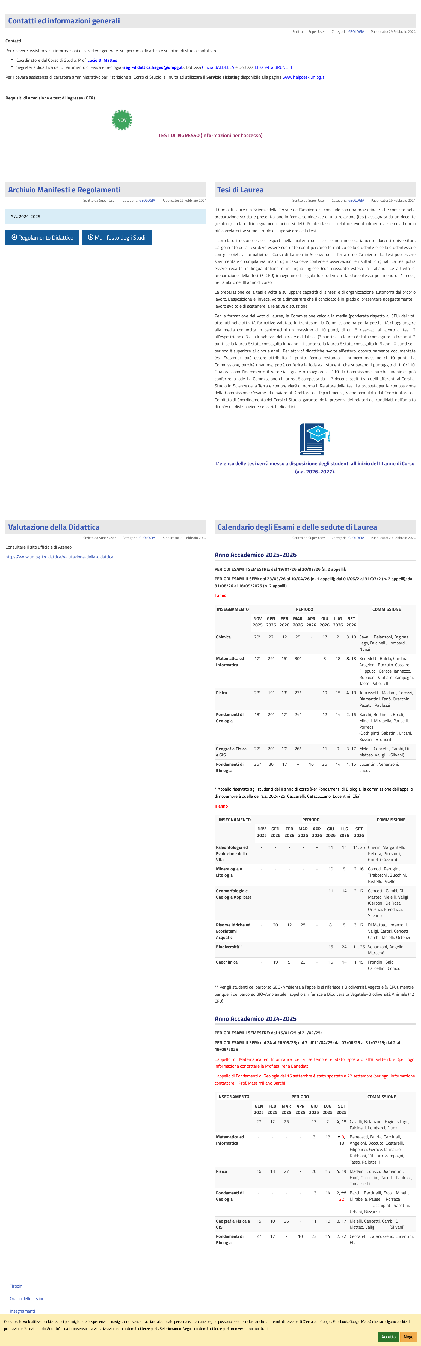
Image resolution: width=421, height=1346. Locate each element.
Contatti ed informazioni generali (64, 20)
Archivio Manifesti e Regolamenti (64, 189)
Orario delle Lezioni (28, 1298)
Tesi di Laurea (240, 189)
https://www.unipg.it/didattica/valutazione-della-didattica (59, 556)
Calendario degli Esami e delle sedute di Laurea (297, 527)
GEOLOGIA (356, 31)
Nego (408, 1336)
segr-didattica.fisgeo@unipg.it (153, 67)
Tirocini (16, 1286)
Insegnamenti (22, 1311)
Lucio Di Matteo (102, 60)
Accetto (388, 1336)
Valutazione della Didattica (54, 527)
